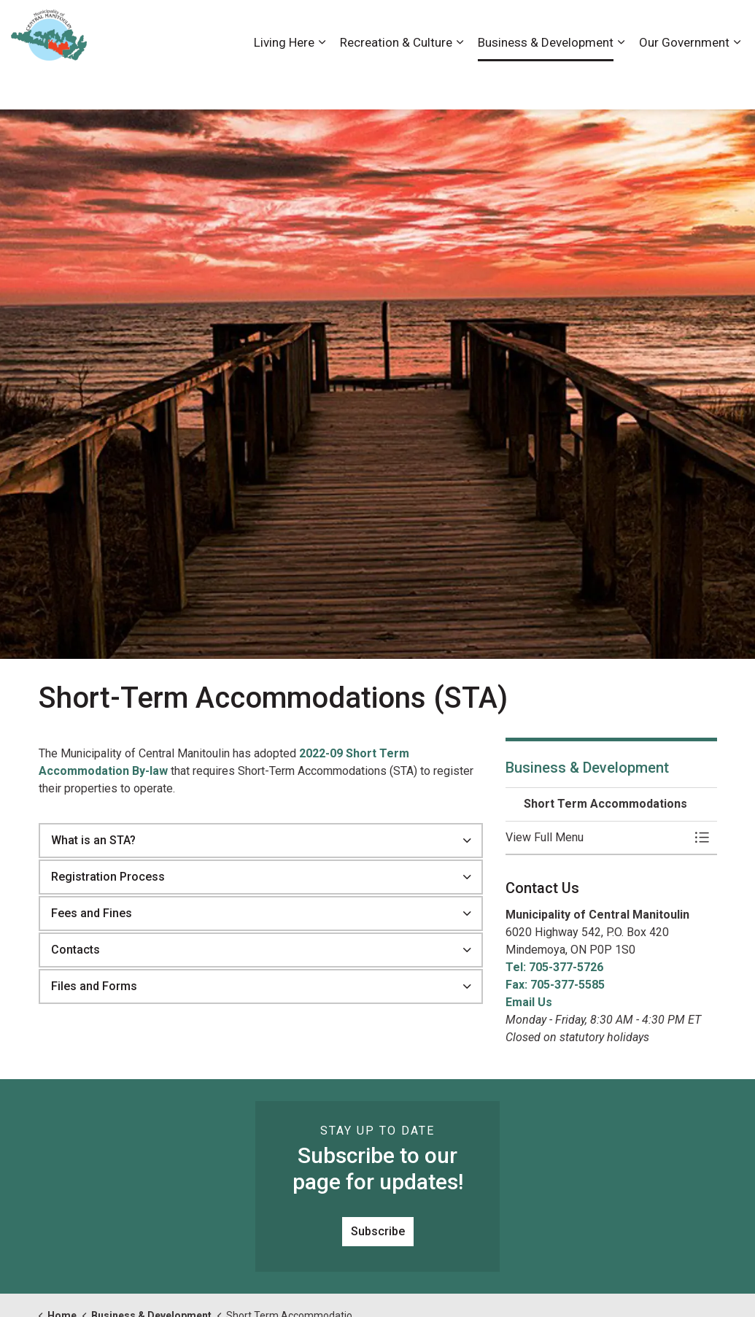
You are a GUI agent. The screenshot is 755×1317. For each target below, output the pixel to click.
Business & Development (545, 81)
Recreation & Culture (396, 81)
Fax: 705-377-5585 (555, 985)
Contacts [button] (75, 950)
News (641, 27)
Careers (531, 27)
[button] (597, 838)
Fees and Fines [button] (91, 913)
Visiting (685, 27)
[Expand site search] (729, 27)
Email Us (529, 1002)
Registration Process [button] (108, 877)
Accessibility (469, 27)
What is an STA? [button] (93, 840)
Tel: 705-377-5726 (554, 967)
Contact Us (589, 27)
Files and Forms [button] (94, 986)
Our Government (684, 81)
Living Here (284, 81)
